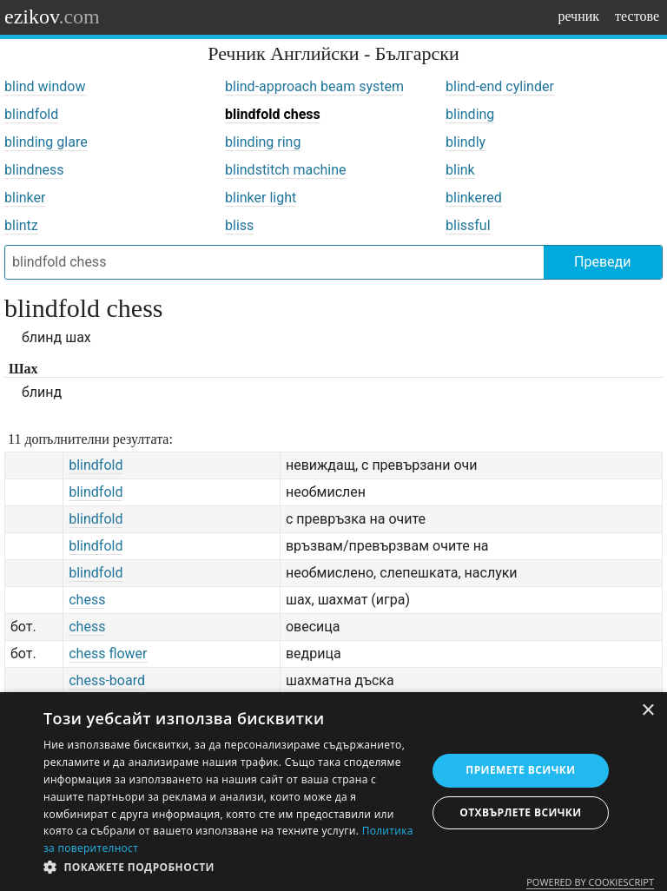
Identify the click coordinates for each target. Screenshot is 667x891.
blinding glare (46, 142)
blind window (45, 86)
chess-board (107, 680)
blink (460, 170)
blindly (465, 142)
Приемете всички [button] (520, 769)
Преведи (602, 262)
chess (87, 599)
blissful (468, 225)
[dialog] (333, 791)
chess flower (108, 653)
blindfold (31, 114)
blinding (470, 114)
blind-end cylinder (500, 86)
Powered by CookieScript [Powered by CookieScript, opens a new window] (590, 881)
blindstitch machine (286, 170)
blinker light (260, 197)
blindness (33, 170)
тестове (637, 16)
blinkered (474, 197)
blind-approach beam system (314, 86)
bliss (239, 225)
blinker (24, 197)
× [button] (647, 710)
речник (578, 16)
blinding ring (262, 142)
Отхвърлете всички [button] (520, 812)
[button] (229, 867)
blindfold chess (272, 114)
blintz (21, 225)
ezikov (52, 16)
